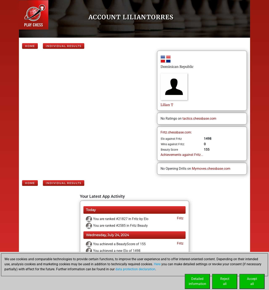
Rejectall (224, 281)
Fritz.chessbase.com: (176, 132)
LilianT (167, 105)
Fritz (179, 218)
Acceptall (252, 281)
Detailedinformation (197, 281)
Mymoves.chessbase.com (211, 169)
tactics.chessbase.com (199, 118)
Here (157, 264)
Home (30, 46)
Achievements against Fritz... (182, 155)
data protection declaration (135, 269)
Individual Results (63, 46)
